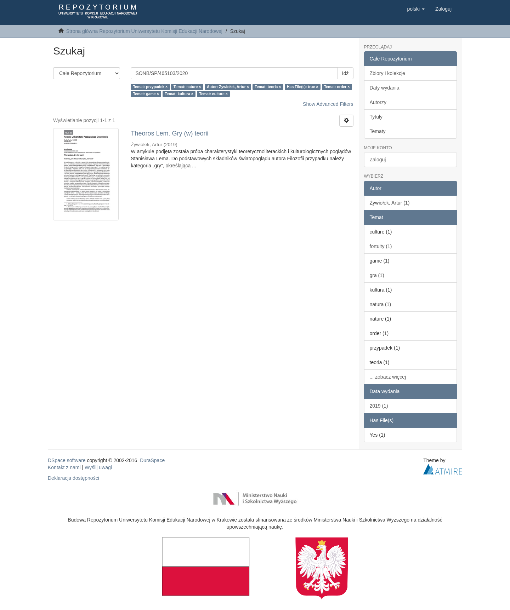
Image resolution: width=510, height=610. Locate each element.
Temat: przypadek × (150, 87)
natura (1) (380, 304)
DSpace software (67, 460)
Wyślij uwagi (98, 467)
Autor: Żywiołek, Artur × (228, 87)
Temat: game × (146, 94)
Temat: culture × (213, 94)
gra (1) (377, 275)
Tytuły (376, 117)
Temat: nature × (187, 87)
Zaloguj (378, 159)
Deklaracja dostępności (73, 478)
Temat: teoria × (268, 87)
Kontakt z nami (64, 467)
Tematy (378, 131)
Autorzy (378, 102)
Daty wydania (385, 88)
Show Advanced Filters (328, 104)
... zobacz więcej (388, 377)
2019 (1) (379, 406)
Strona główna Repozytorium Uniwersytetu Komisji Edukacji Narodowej (144, 31)
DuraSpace (152, 460)
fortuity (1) (381, 246)
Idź (345, 73)
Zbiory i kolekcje (387, 73)
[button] (416, 9)
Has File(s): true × (302, 87)
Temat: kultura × (179, 94)
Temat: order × (337, 87)
